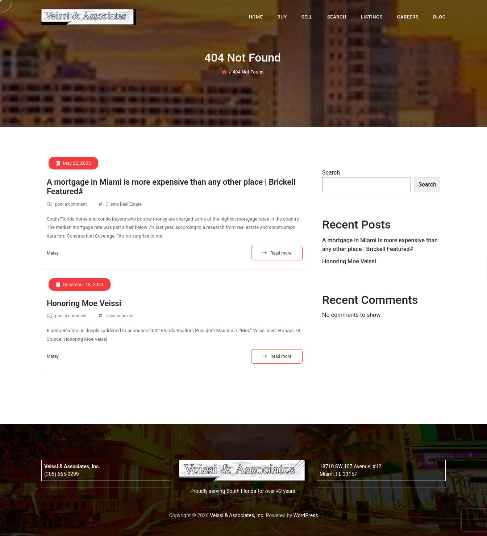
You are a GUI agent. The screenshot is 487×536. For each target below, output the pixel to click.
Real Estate (131, 204)
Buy (282, 17)
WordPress (306, 515)
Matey (53, 253)
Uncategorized (119, 315)
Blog (439, 17)
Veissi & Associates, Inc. (237, 515)
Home (256, 17)
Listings (372, 17)
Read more (276, 253)
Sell (307, 17)
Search (336, 17)
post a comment (71, 204)
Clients (112, 204)
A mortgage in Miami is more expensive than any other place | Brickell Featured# (171, 186)
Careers (408, 17)
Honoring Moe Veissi (84, 303)
